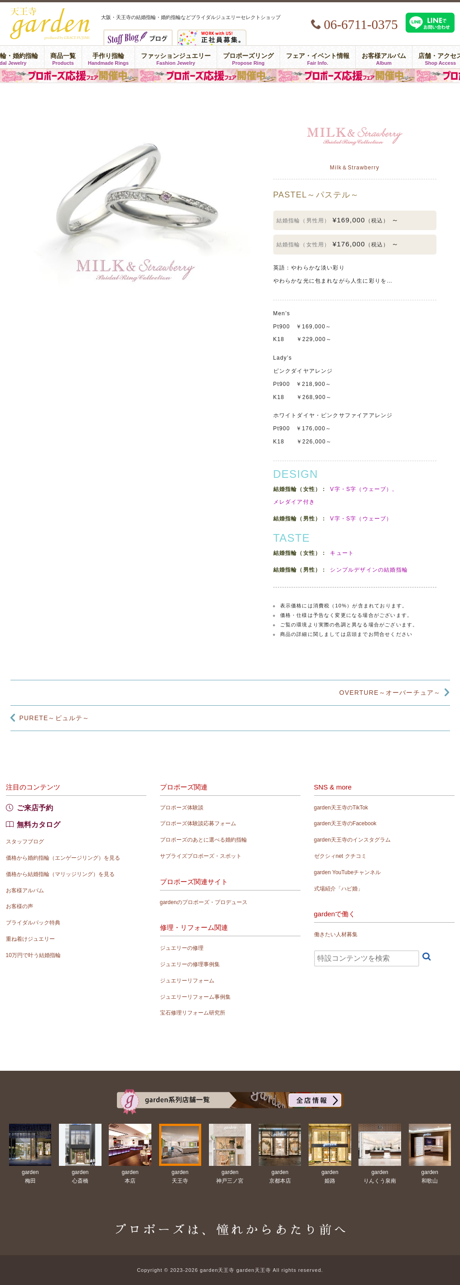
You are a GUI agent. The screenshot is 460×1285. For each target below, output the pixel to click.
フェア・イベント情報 (317, 57)
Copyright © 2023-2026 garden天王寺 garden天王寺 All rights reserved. (230, 1270)
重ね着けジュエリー (30, 939)
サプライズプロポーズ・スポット (201, 856)
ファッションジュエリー (176, 57)
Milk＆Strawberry (354, 167)
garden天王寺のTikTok (341, 807)
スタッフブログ (25, 841)
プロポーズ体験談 (181, 807)
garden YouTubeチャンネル (347, 872)
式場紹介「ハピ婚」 (338, 889)
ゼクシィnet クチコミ (340, 856)
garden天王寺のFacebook (345, 823)
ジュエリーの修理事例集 (190, 964)
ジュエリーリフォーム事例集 (195, 997)
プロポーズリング (248, 57)
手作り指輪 (108, 57)
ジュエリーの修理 (181, 948)
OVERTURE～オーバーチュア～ (390, 692)
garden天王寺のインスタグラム (352, 840)
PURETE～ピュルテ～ (54, 718)
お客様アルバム (384, 57)
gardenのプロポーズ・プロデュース (203, 902)
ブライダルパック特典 (33, 922)
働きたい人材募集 (336, 934)
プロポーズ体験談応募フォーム (198, 823)
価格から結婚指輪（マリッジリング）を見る (60, 874)
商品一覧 (63, 57)
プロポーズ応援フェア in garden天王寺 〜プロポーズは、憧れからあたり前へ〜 (230, 75)
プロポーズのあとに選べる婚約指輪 (203, 840)
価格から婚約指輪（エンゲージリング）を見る (63, 858)
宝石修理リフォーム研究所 (192, 1013)
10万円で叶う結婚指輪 (33, 955)
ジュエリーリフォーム (187, 980)
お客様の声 (19, 906)
